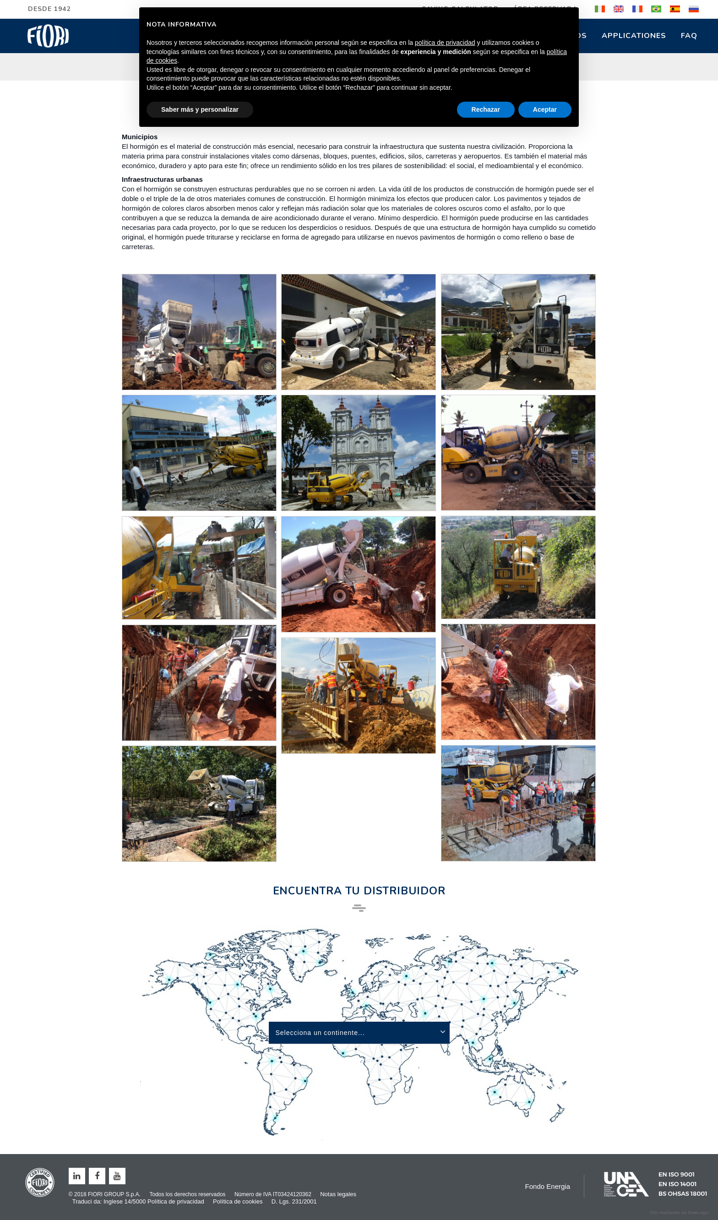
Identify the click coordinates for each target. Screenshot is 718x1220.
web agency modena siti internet (679, 1212)
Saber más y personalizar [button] (200, 109)
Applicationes (634, 36)
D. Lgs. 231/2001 (294, 1201)
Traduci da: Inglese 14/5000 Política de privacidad (138, 1201)
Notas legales (338, 1194)
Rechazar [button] (486, 109)
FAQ (689, 36)
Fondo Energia (547, 1186)
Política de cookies (237, 1201)
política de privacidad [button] (445, 42)
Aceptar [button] (545, 109)
